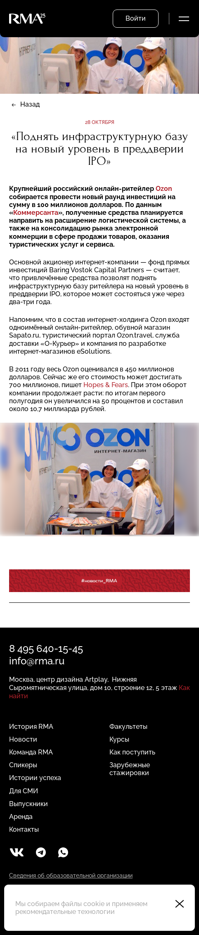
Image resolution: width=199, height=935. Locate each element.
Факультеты (128, 726)
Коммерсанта (35, 213)
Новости (23, 739)
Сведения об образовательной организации (71, 875)
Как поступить (132, 752)
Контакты (24, 829)
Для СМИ (23, 791)
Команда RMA (31, 752)
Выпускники (28, 804)
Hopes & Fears (105, 385)
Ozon (164, 189)
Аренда (21, 817)
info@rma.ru (36, 661)
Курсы (119, 739)
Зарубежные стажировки (129, 769)
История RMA (31, 726)
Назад (30, 104)
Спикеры (23, 765)
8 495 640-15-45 (46, 648)
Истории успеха (35, 778)
